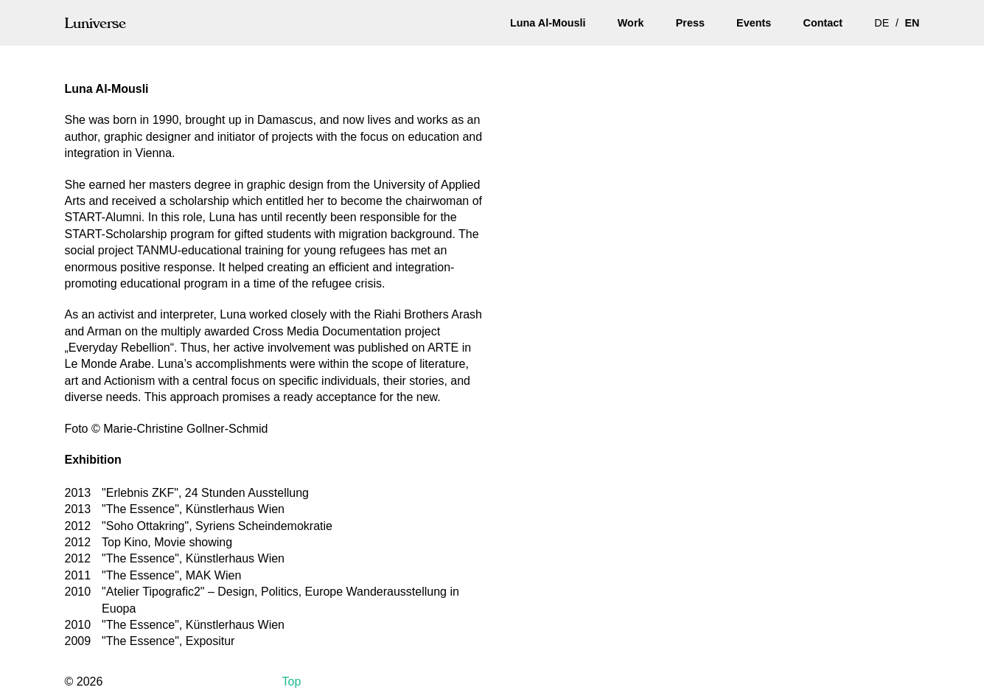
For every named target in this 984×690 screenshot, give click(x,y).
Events (753, 23)
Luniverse (95, 22)
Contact (822, 23)
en (912, 23)
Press (690, 23)
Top (291, 681)
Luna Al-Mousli (548, 23)
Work (631, 23)
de (881, 23)
